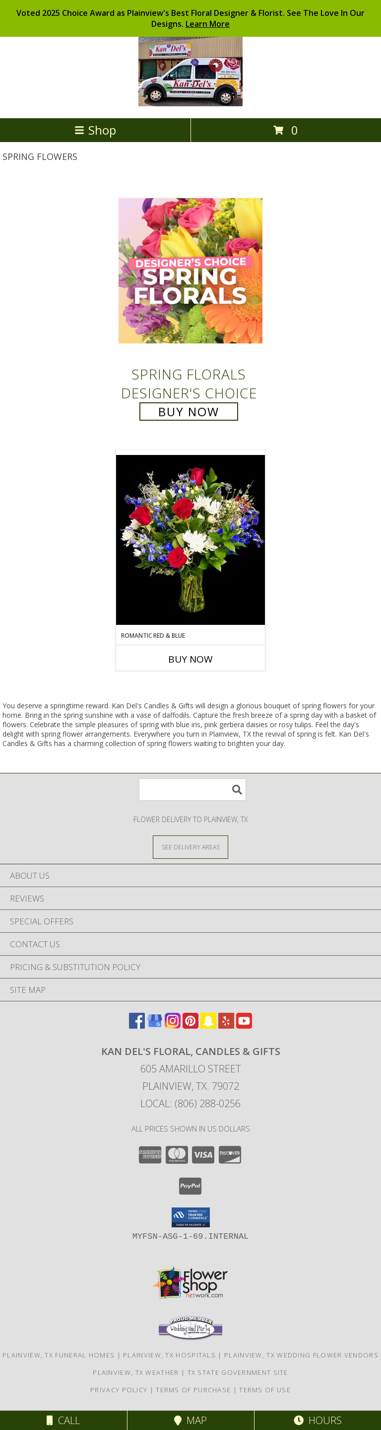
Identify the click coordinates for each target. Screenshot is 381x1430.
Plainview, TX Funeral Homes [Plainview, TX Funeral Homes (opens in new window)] (58, 1355)
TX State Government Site (238, 1372)
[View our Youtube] (244, 1025)
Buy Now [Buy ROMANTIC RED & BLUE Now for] (190, 659)
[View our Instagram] (173, 1025)
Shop (95, 130)
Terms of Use (265, 1389)
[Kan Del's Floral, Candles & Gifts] (190, 103)
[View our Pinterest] (190, 1025)
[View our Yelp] (226, 1025)
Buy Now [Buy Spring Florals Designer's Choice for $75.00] (188, 411)
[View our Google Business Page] (155, 1025)
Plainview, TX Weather (136, 1372)
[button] (191, 1217)
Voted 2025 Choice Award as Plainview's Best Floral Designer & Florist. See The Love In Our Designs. (190, 18)
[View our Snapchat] (208, 1025)
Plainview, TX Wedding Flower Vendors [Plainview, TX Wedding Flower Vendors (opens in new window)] (301, 1355)
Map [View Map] (190, 1420)
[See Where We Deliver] (190, 846)
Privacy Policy (118, 1389)
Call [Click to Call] (63, 1420)
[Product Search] (192, 789)
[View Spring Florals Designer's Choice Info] (190, 270)
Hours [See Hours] (318, 1420)
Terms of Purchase (193, 1389)
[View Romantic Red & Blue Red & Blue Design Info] (190, 540)
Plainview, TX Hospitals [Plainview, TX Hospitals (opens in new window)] (169, 1355)
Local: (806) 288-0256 (190, 1103)
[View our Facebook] (137, 1025)
